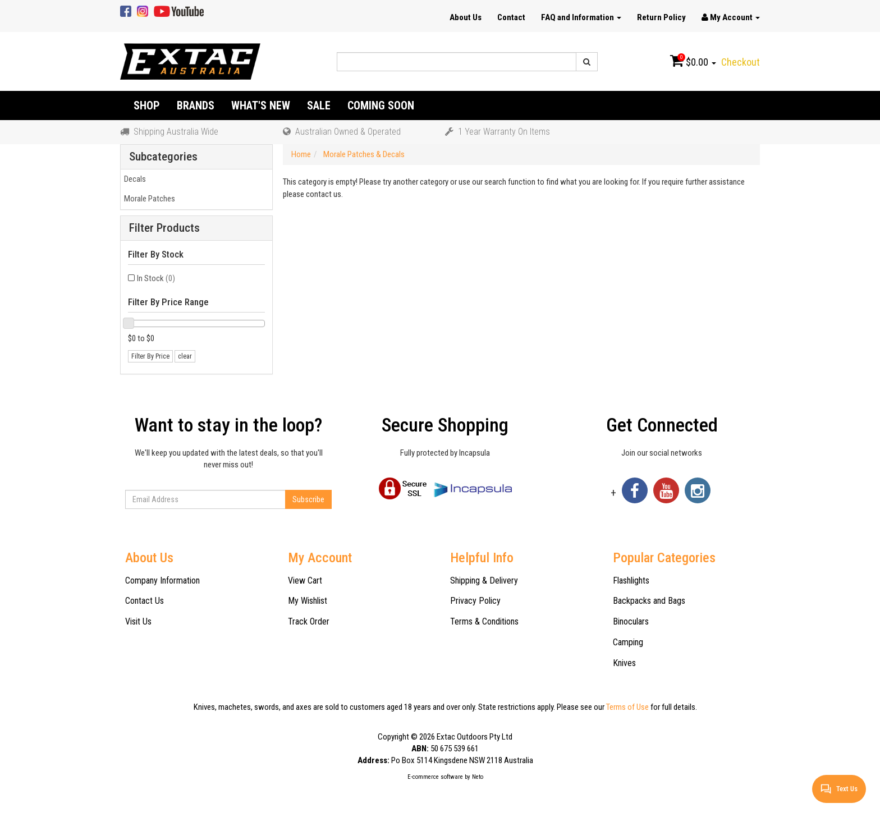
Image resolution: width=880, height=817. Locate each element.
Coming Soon (380, 105)
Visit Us (138, 621)
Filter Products (164, 228)
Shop (147, 105)
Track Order (308, 621)
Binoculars (631, 621)
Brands (195, 105)
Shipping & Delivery (484, 580)
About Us (466, 17)
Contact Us (144, 600)
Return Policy (661, 17)
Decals (133, 179)
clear (185, 356)
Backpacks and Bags (649, 600)
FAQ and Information (581, 17)
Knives (624, 663)
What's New (260, 105)
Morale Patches (148, 199)
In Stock (156, 278)
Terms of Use (627, 707)
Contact (511, 17)
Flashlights (631, 580)
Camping (628, 642)
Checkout (740, 62)
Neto (477, 777)
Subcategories (163, 156)
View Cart (305, 580)
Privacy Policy (475, 600)
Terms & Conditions (484, 621)
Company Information (162, 580)
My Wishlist (307, 600)
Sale (319, 105)
